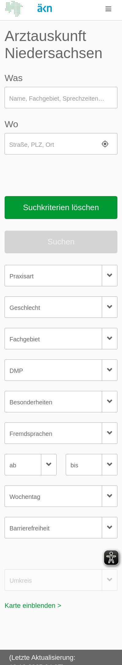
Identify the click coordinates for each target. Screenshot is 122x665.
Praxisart (21, 276)
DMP (16, 370)
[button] (108, 8)
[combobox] (61, 275)
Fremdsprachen (30, 433)
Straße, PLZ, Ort (31, 144)
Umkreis (20, 580)
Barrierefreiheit (29, 528)
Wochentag (24, 496)
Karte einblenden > (33, 605)
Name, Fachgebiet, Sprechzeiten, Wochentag (63, 98)
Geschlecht (24, 307)
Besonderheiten (30, 402)
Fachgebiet (24, 339)
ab (12, 465)
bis (75, 465)
